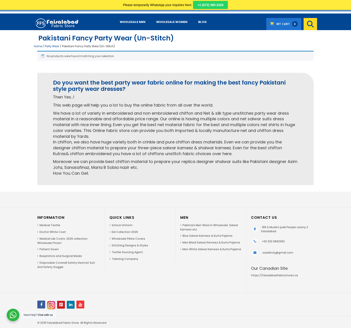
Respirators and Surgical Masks (61, 256)
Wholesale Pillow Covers (128, 239)
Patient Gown (49, 249)
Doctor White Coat (53, 232)
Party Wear (52, 46)
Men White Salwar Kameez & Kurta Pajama (211, 249)
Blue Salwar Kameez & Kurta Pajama (207, 236)
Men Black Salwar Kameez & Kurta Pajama (211, 242)
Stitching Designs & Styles (130, 245)
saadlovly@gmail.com (277, 252)
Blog (202, 22)
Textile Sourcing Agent (127, 252)
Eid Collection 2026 (125, 232)
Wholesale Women (171, 22)
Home (38, 46)
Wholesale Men (132, 22)
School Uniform (122, 225)
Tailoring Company (125, 259)
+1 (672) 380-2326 (211, 5)
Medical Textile (50, 225)
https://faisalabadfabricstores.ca (274, 275)
